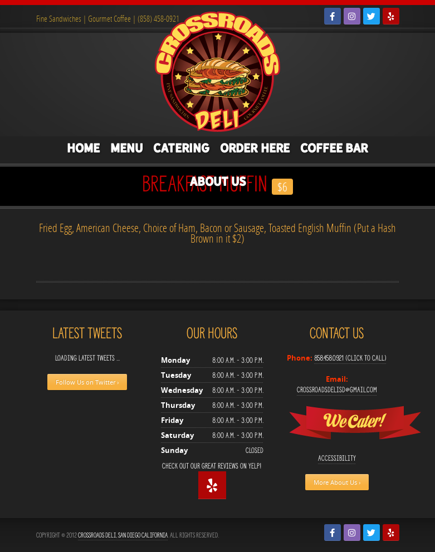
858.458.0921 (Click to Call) (350, 358)
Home (83, 148)
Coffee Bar (334, 148)
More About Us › (337, 482)
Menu (126, 148)
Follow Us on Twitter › (87, 382)
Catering (181, 148)
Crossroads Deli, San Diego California (123, 535)
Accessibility (337, 458)
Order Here (255, 148)
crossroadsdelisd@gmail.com (337, 390)
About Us (217, 181)
